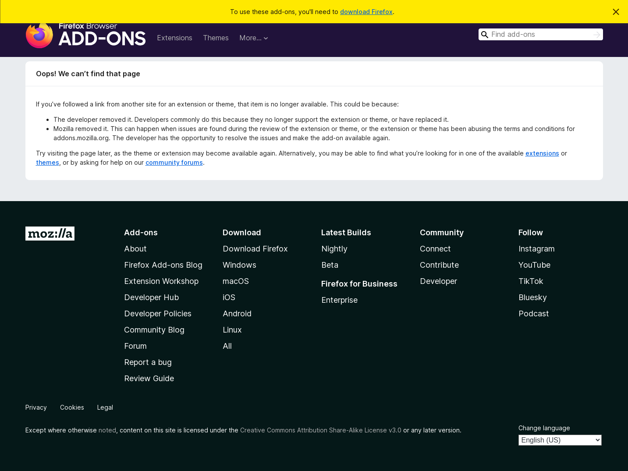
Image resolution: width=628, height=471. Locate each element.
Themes (216, 37)
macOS (236, 281)
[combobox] (541, 34)
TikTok (530, 281)
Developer (438, 281)
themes (47, 162)
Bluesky (532, 297)
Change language (544, 428)
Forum (135, 346)
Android (237, 313)
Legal (105, 407)
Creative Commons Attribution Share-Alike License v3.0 (320, 430)
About (135, 248)
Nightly (334, 248)
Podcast (533, 313)
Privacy (36, 407)
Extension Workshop (161, 281)
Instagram (536, 248)
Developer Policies (158, 313)
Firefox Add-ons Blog (163, 264)
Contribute (439, 264)
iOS (229, 297)
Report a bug (148, 362)
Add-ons (141, 232)
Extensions (174, 37)
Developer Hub (151, 297)
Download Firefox (255, 248)
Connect (435, 248)
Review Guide (149, 378)
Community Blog (154, 329)
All (227, 346)
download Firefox (366, 11)
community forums (174, 162)
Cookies (72, 407)
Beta (329, 264)
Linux (232, 329)
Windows (239, 264)
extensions (542, 153)
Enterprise (339, 300)
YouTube (534, 264)
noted (107, 430)
